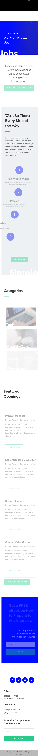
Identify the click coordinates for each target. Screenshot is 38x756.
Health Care (18, 346)
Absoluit (19, 752)
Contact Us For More (16, 581)
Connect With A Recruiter (19, 87)
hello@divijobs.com (12, 709)
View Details (15, 447)
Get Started (20, 259)
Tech (11, 325)
